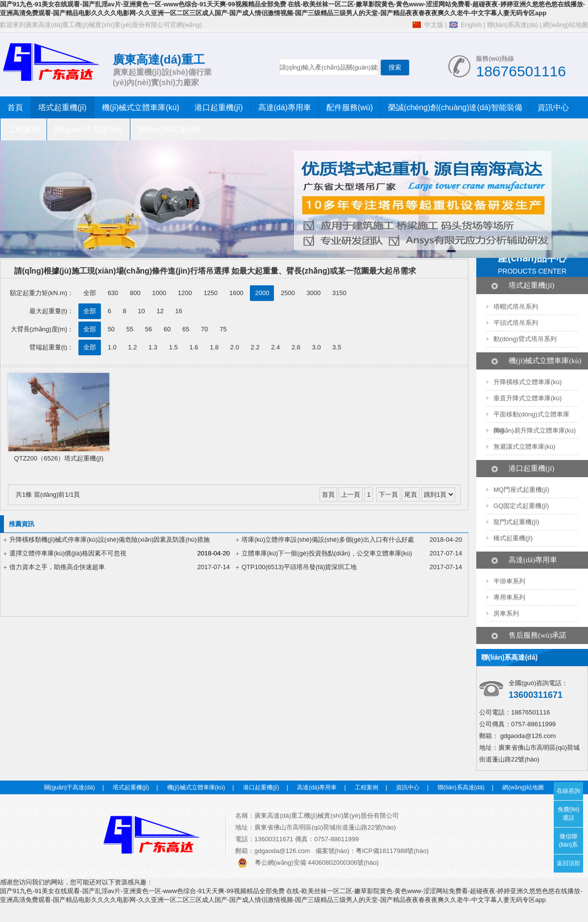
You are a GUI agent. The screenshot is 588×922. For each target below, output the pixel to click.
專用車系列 (509, 597)
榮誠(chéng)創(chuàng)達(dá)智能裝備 (455, 107)
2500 (288, 293)
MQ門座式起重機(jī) (521, 489)
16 (178, 311)
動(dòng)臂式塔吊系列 (525, 339)
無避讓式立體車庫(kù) (524, 446)
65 (185, 329)
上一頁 (350, 494)
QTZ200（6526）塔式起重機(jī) (59, 458)
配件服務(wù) (349, 107)
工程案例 (23, 129)
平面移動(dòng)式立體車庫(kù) (531, 422)
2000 (262, 293)
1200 (185, 293)
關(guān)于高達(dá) (88, 129)
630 (113, 293)
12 (159, 311)
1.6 (193, 347)
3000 (314, 293)
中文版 (433, 24)
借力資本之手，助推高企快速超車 (57, 567)
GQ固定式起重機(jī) (521, 505)
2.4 (275, 347)
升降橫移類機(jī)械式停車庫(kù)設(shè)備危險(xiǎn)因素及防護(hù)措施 (109, 539)
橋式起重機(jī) (513, 538)
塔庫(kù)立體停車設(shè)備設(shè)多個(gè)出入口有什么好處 (328, 539)
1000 (159, 293)
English (471, 24)
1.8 (214, 347)
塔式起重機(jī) (62, 107)
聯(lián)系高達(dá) (512, 24)
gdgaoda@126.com (528, 735)
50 (111, 329)
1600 (236, 293)
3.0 (316, 347)
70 (204, 329)
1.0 (112, 347)
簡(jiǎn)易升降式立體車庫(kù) (534, 430)
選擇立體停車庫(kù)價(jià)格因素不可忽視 (67, 553)
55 (129, 329)
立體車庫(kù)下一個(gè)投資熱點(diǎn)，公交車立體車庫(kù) (327, 553)
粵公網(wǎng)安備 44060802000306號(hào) (317, 862)
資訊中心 (553, 107)
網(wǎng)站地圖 (565, 24)
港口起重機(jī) (219, 107)
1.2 (132, 347)
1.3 (152, 347)
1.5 (173, 347)
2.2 (255, 347)
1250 (210, 293)
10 (141, 311)
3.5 (336, 347)
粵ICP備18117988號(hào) (392, 850)
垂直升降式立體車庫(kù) (527, 398)
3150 (339, 293)
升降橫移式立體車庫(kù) (527, 382)
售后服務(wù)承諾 (537, 635)
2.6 (296, 347)
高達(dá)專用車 (284, 107)
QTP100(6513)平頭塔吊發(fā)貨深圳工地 (299, 567)
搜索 (395, 67)
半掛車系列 (509, 581)
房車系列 (506, 613)
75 (223, 329)
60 (167, 329)
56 (148, 329)
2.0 (234, 347)
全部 (89, 293)
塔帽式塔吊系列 (515, 306)
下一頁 (388, 494)
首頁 (15, 107)
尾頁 (410, 494)
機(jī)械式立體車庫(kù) (140, 107)
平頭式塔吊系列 (515, 322)
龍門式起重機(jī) (516, 522)
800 (135, 293)
